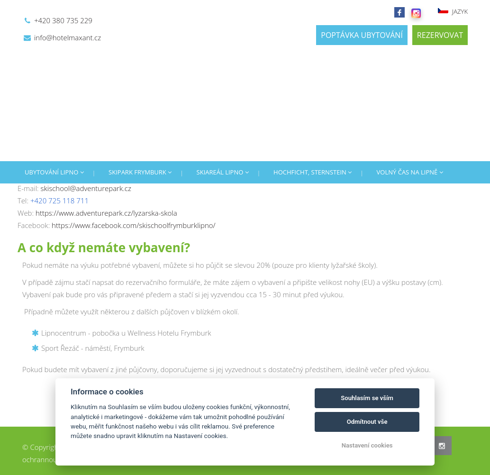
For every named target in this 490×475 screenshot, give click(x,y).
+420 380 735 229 (63, 20)
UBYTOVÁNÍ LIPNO (54, 172)
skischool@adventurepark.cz (86, 188)
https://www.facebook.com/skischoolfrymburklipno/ (134, 225)
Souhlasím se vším (367, 398)
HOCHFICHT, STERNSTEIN (312, 172)
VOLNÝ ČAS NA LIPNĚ (410, 172)
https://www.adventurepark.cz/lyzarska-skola (106, 213)
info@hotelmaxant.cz (67, 37)
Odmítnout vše (367, 421)
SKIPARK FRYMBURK (140, 172)
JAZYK (452, 11)
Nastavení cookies (367, 445)
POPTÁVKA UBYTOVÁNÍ (362, 35)
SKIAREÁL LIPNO (223, 172)
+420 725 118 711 (59, 200)
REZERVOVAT (440, 35)
